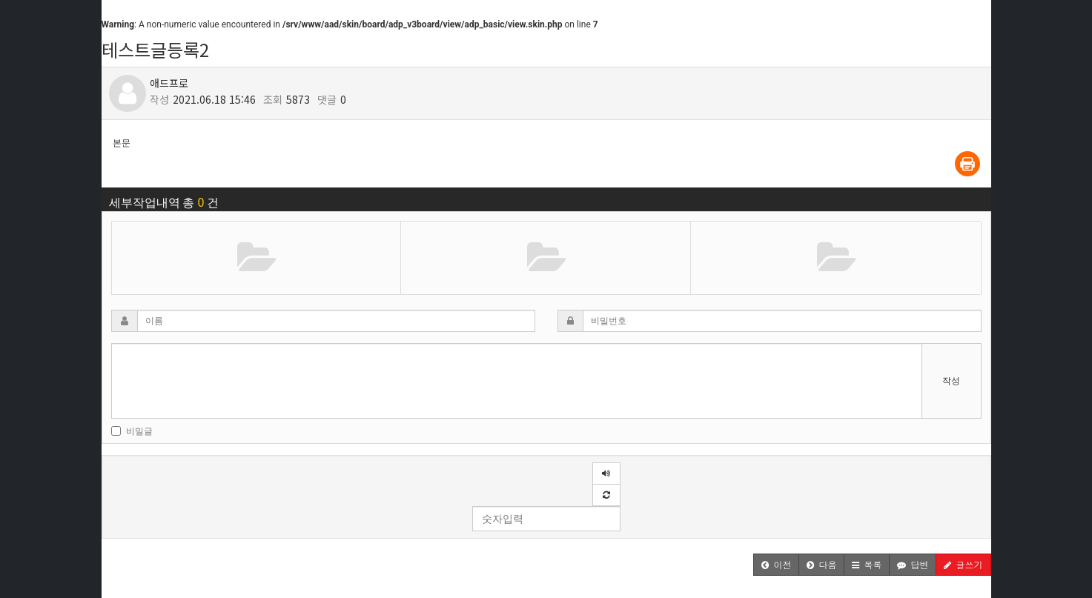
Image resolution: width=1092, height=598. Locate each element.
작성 (951, 381)
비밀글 (132, 431)
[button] (776, 565)
